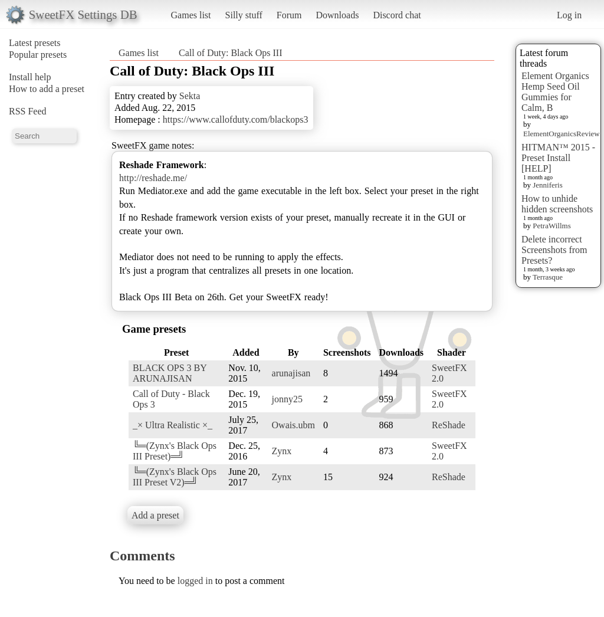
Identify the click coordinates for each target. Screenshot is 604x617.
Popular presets (38, 55)
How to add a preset (46, 89)
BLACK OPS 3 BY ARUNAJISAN (169, 373)
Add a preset (155, 515)
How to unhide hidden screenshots (557, 203)
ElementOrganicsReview (561, 133)
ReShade (448, 425)
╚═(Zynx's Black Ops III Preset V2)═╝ (174, 477)
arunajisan (291, 373)
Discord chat (397, 15)
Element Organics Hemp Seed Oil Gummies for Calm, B (555, 92)
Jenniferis (548, 184)
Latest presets (35, 43)
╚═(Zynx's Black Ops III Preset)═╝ (174, 451)
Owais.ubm (293, 425)
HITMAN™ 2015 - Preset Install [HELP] (558, 157)
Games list (191, 15)
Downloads (337, 15)
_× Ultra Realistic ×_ (172, 425)
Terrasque (548, 277)
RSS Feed (28, 111)
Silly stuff (243, 15)
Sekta (190, 96)
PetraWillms (551, 225)
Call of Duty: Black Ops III (231, 53)
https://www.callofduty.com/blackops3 (235, 119)
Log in (569, 15)
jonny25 (287, 399)
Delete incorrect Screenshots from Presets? (554, 249)
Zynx (282, 451)
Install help (30, 77)
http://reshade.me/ (153, 178)
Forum (289, 15)
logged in (195, 581)
